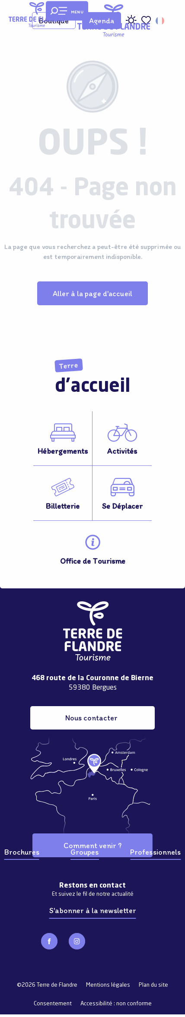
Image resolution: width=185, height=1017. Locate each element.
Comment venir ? (92, 845)
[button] (160, 20)
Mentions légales (108, 985)
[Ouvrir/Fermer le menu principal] (67, 11)
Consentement (53, 1004)
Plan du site (153, 985)
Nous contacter (91, 717)
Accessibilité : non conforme (116, 1004)
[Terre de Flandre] (37, 14)
